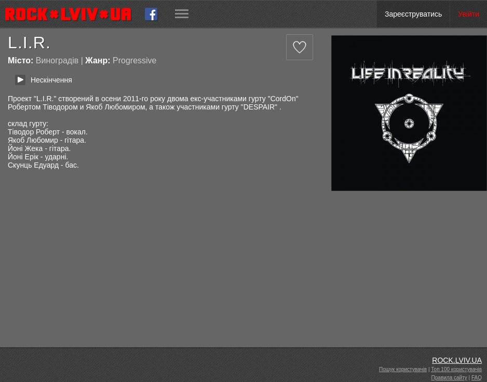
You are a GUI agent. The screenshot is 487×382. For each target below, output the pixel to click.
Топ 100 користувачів (456, 369)
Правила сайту (449, 377)
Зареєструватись (413, 14)
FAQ (476, 377)
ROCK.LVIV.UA (457, 360)
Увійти (468, 14)
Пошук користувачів (403, 369)
